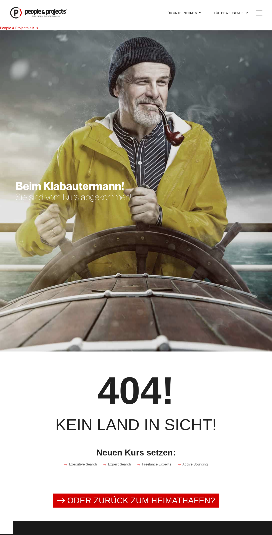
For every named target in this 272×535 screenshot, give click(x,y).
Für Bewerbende (231, 13)
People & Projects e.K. (17, 28)
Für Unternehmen (183, 13)
